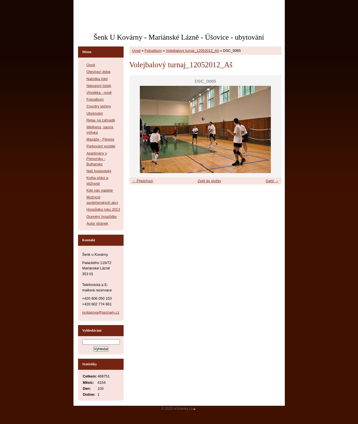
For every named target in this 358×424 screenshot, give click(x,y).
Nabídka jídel (97, 79)
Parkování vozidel (101, 146)
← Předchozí (142, 181)
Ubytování (95, 113)
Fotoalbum (153, 50)
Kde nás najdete (100, 190)
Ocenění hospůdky (102, 216)
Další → (272, 181)
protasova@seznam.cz (100, 312)
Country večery (99, 106)
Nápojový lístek (99, 86)
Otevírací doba (99, 72)
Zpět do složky (209, 181)
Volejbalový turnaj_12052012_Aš (192, 50)
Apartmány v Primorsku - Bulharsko (97, 158)
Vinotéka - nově (99, 92)
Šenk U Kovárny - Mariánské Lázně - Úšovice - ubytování (178, 37)
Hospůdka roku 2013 (103, 209)
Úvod (136, 50)
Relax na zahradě (101, 120)
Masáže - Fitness (100, 139)
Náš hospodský (99, 171)
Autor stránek (97, 223)
